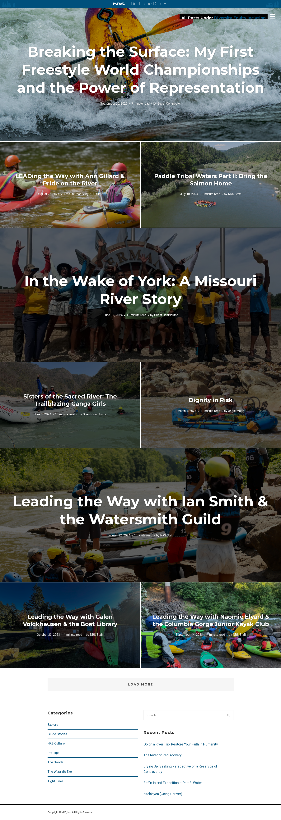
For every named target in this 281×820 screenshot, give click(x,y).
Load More (140, 684)
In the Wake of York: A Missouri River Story (140, 290)
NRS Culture (56, 743)
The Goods (55, 762)
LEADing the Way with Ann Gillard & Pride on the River (70, 180)
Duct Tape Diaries (147, 4)
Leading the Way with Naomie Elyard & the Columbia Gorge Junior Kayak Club (210, 620)
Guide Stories (57, 734)
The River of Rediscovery (162, 755)
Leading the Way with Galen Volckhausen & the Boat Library (70, 620)
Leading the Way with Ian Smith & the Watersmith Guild (140, 510)
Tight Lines (55, 781)
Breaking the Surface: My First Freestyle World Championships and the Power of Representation (140, 69)
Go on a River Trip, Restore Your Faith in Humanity (180, 744)
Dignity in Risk (211, 400)
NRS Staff (96, 194)
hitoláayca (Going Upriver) (162, 794)
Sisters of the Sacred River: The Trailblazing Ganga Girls (70, 400)
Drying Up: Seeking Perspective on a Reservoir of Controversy (180, 769)
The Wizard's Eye (60, 771)
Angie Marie (236, 410)
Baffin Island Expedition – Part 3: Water (172, 783)
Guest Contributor (169, 103)
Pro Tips (53, 753)
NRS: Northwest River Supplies (119, 4)
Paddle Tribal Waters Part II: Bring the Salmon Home (210, 180)
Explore (53, 725)
